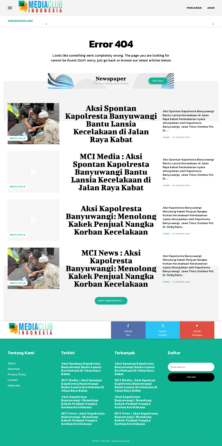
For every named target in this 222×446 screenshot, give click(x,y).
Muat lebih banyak (111, 300)
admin (166, 137)
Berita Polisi (18, 138)
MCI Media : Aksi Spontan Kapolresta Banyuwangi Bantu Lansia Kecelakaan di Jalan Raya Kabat (111, 172)
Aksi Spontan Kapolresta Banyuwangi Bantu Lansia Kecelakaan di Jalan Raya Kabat (111, 124)
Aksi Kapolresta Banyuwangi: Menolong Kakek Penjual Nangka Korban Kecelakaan (111, 220)
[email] (191, 367)
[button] (194, 8)
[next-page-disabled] (213, 24)
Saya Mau (191, 377)
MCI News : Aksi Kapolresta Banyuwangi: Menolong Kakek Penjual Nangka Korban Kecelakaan (111, 268)
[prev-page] (46, 24)
